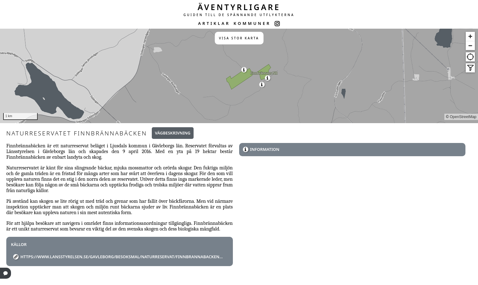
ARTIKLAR (214, 23)
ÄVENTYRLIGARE (239, 7)
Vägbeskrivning (172, 133)
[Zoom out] (470, 45)
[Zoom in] (470, 36)
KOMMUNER (252, 23)
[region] (239, 76)
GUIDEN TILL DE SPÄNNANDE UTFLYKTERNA (239, 15)
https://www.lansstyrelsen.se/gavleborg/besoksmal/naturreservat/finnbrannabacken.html (121, 256)
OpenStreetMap (463, 117)
